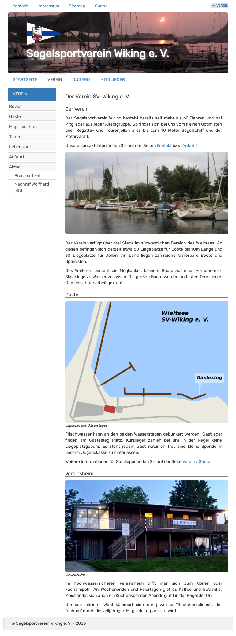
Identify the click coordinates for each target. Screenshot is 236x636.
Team (14, 136)
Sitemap (77, 6)
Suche (101, 6)
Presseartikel (27, 175)
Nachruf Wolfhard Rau (31, 187)
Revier (15, 106)
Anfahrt (16, 157)
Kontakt (20, 6)
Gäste (15, 116)
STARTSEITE (25, 79)
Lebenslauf (20, 146)
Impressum (48, 6)
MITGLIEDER (112, 79)
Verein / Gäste (196, 461)
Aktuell (15, 167)
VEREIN (222, 6)
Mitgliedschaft (23, 126)
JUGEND (81, 79)
